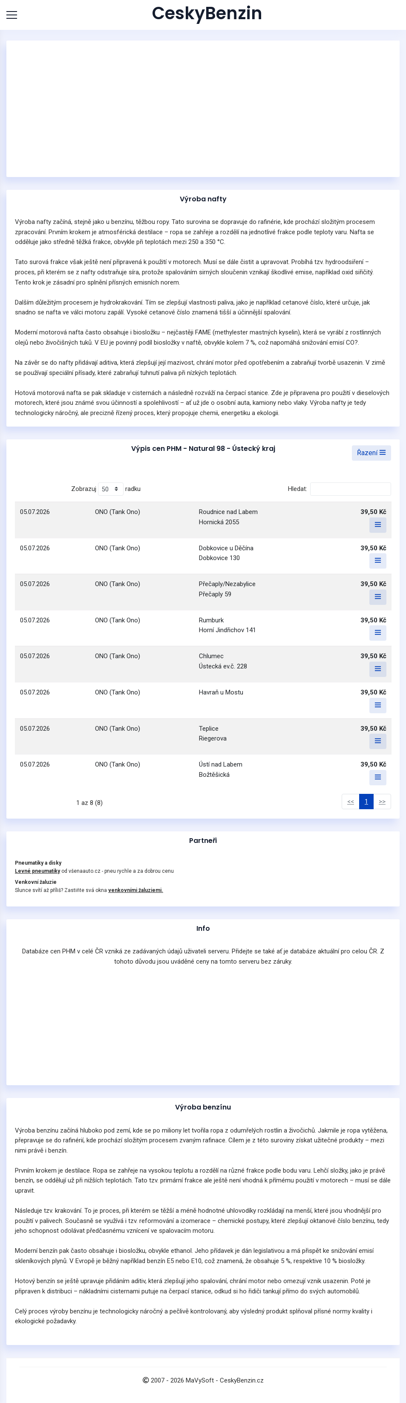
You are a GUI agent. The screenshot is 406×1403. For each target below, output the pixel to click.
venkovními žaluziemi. (135, 890)
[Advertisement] (203, 108)
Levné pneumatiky (37, 871)
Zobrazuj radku (106, 489)
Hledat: (339, 489)
